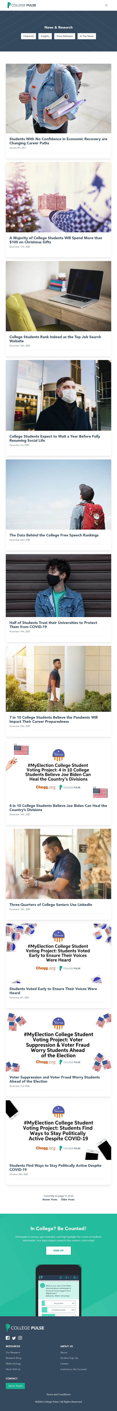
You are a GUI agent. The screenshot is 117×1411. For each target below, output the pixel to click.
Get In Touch (15, 1386)
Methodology (13, 1363)
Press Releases (65, 36)
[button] (106, 5)
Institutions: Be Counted (73, 1369)
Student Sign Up (69, 1358)
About (63, 1352)
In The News (87, 36)
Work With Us (13, 1369)
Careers (64, 1363)
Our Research (13, 1352)
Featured (28, 36)
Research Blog (13, 1358)
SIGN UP (58, 1250)
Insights (45, 36)
